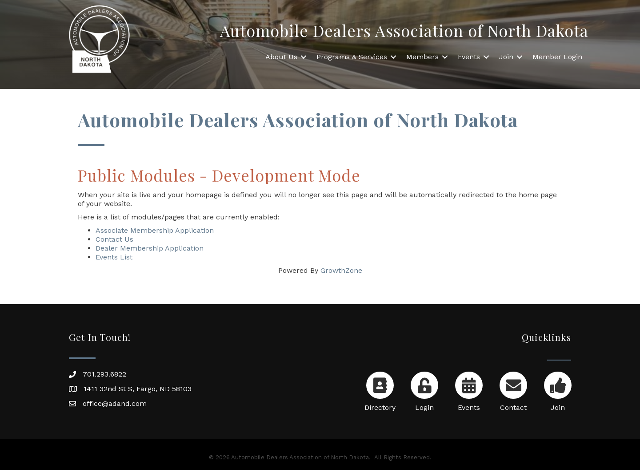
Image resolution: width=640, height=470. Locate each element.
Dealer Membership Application (150, 248)
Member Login (557, 57)
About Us (281, 57)
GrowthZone (341, 270)
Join (506, 57)
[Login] (424, 389)
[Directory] (380, 389)
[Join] (558, 389)
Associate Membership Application (155, 230)
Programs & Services (351, 57)
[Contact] (513, 389)
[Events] (469, 389)
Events (469, 57)
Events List (114, 257)
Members (422, 57)
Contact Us (114, 239)
